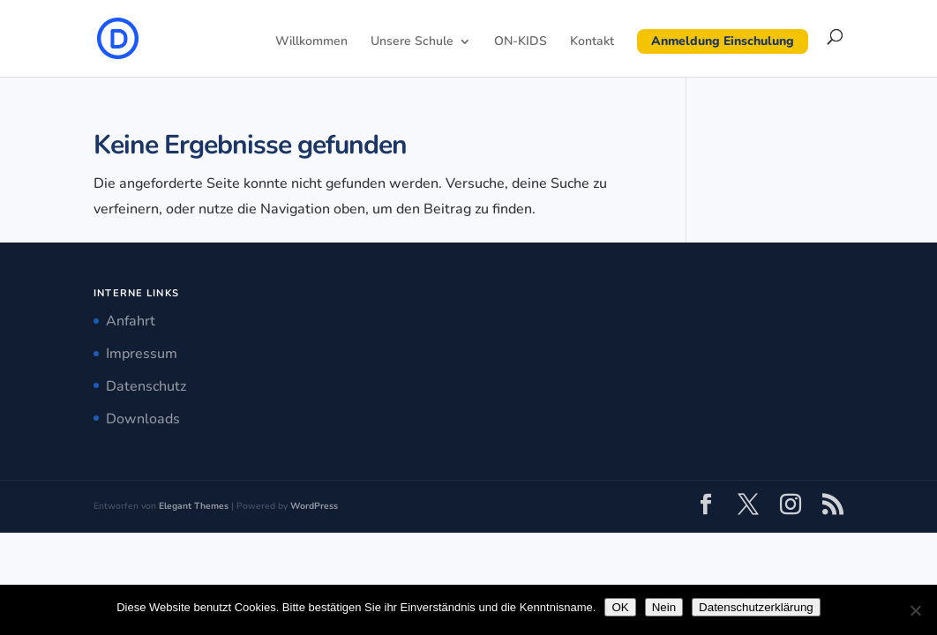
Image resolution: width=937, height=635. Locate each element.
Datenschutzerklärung (756, 607)
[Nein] (915, 610)
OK (619, 607)
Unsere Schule (412, 42)
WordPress (314, 505)
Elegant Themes (194, 505)
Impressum (141, 353)
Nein (664, 607)
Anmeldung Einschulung (722, 41)
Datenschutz (146, 386)
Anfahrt (130, 321)
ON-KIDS (520, 42)
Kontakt (592, 42)
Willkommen (311, 42)
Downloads (143, 419)
